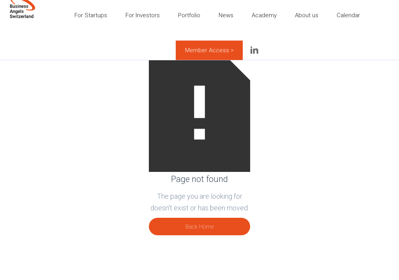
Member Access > (209, 46)
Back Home (199, 226)
